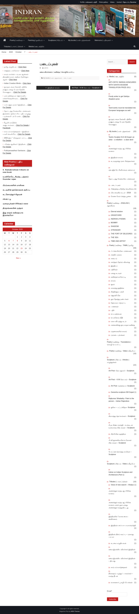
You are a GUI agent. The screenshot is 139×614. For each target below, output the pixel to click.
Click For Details (19, 92)
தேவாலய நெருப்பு (118, 303)
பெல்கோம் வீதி (117, 318)
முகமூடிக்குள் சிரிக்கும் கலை (15, 204)
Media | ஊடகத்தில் (36, 46)
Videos (112, 2)
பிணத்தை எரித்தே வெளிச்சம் (122, 189)
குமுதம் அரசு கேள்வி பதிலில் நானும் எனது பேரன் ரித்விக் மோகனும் (120, 121)
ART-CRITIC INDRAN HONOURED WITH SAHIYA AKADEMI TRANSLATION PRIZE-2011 (122, 84)
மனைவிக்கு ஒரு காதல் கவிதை (123, 325)
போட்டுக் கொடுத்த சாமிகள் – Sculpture (120, 453)
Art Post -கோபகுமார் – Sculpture (121, 371)
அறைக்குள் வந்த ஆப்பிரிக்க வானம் (120, 492)
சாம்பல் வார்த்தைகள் (119, 567)
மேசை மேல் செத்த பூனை (121, 196)
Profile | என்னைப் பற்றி (88, 2)
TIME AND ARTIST (118, 241)
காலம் (113, 281)
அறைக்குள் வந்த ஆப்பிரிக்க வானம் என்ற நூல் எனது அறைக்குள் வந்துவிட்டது (120, 505)
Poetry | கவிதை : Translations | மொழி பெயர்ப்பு (119, 343)
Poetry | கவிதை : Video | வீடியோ (122, 351)
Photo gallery (103, 2)
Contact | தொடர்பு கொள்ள (126, 2)
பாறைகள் (114, 307)
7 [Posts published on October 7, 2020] (13, 241)
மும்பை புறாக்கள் (118, 335)
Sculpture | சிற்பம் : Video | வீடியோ (121, 464)
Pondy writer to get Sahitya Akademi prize (119, 97)
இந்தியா (114, 266)
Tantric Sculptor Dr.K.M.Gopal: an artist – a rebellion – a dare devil (121, 138)
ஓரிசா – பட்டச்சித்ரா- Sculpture (123, 407)
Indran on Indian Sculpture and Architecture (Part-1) (120, 473)
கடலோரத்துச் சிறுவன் (12, 194)
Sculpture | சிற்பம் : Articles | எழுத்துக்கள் (118, 361)
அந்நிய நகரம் (116, 255)
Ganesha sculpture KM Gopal (122, 392)
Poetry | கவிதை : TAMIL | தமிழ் (121, 245)
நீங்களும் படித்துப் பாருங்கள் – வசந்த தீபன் (121, 575)
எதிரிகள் (114, 270)
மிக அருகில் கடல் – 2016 (121, 193)
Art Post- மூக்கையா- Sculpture (123, 386)
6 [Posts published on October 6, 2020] (9, 241)
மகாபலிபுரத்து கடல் (118, 321)
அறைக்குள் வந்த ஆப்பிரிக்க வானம (120, 150)
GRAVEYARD (116, 215)
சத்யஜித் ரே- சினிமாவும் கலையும (122, 170)
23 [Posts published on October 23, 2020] (22, 248)
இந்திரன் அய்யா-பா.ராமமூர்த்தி (123, 525)
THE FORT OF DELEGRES (121, 234)
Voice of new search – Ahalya (122, 485)
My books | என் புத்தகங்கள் (79, 40)
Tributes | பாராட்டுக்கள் (13, 46)
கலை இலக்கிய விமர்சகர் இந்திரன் (122, 549)
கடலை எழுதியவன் (118, 543)
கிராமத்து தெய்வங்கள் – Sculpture (122, 416)
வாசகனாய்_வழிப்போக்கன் (121, 582)
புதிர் (112, 310)
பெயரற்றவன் (116, 314)
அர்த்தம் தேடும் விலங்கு (120, 262)
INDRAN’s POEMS (118, 219)
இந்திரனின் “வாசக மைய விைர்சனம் (118, 518)
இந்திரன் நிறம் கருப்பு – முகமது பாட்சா (121, 535)
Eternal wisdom (117, 211)
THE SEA (114, 237)
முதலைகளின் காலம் (119, 331)
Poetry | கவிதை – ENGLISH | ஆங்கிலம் (118, 204)
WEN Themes (75, 611)
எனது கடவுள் (116, 273)
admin (46, 68)
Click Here (22, 67)
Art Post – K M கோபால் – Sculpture (122, 379)
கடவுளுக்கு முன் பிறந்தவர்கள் (123, 161)
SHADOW (115, 226)
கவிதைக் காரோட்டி (118, 277)
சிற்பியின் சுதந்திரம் (118, 434)
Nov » (18, 258)
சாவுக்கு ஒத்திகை (117, 288)
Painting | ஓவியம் (35, 40)
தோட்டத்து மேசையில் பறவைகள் (122, 179)
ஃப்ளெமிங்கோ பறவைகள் (121, 251)
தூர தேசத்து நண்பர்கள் (119, 299)
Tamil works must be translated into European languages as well (122, 109)
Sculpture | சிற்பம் (55, 40)
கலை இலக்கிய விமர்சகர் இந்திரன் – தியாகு (122, 560)
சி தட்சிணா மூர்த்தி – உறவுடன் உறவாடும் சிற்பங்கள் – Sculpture (122, 426)
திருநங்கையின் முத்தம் (13, 208)
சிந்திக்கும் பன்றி (117, 292)
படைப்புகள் (67, 78)
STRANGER (116, 230)
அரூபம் (114, 258)
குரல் (113, 284)
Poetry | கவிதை (16, 40)
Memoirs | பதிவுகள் (103, 40)
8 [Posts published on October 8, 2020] (17, 241)
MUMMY (114, 223)
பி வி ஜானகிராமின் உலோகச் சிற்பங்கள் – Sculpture (120, 441)
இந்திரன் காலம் (117, 157)
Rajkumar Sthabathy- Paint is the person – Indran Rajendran (121, 400)
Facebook (6, 128)
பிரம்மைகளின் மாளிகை (13, 185)
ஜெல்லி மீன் (115, 295)
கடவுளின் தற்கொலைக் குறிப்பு (16, 190)
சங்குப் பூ (7, 199)
